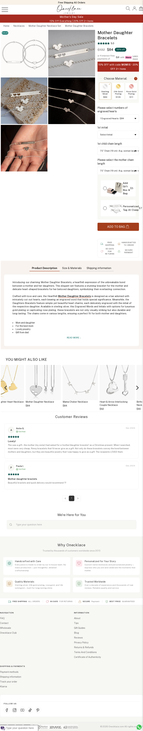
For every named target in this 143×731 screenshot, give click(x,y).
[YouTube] (22, 710)
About (77, 618)
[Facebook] (7, 710)
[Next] (137, 387)
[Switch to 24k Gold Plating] (118, 86)
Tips (76, 623)
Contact (4, 623)
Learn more (135, 57)
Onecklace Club (8, 633)
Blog (76, 633)
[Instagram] (14, 710)
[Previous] (6, 387)
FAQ (2, 618)
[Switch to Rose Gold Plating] (131, 86)
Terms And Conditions (85, 652)
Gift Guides (79, 628)
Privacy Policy (81, 642)
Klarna (3, 686)
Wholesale (5, 628)
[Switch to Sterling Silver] (105, 86)
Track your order (8, 681)
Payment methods (9, 672)
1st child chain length (109, 143)
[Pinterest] (38, 710)
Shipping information (10, 677)
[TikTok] (30, 710)
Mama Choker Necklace (103, 402)
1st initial (102, 127)
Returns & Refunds (84, 647)
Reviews (78, 637)
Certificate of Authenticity (87, 657)
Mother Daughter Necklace (68, 402)
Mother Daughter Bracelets (74, 296)
